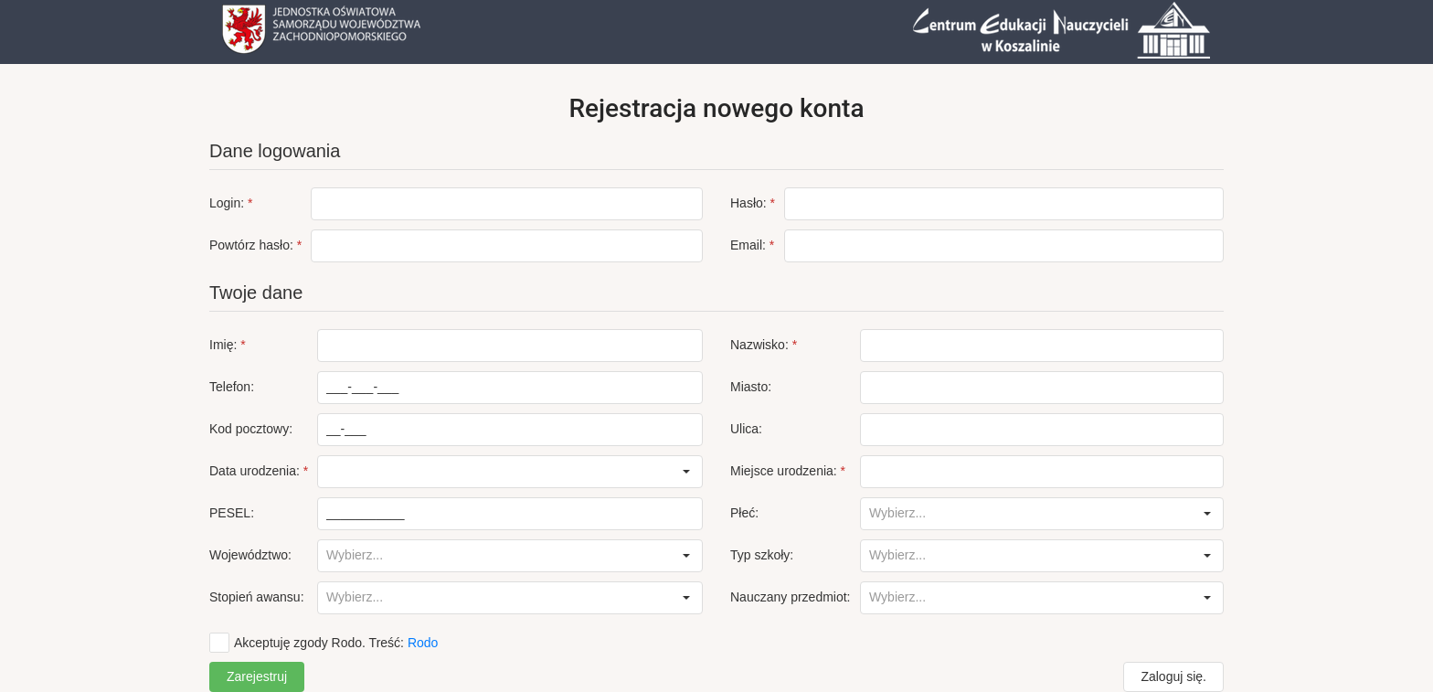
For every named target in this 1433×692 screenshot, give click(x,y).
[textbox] (507, 203)
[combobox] (494, 471)
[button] (686, 471)
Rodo (423, 642)
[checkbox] (323, 643)
